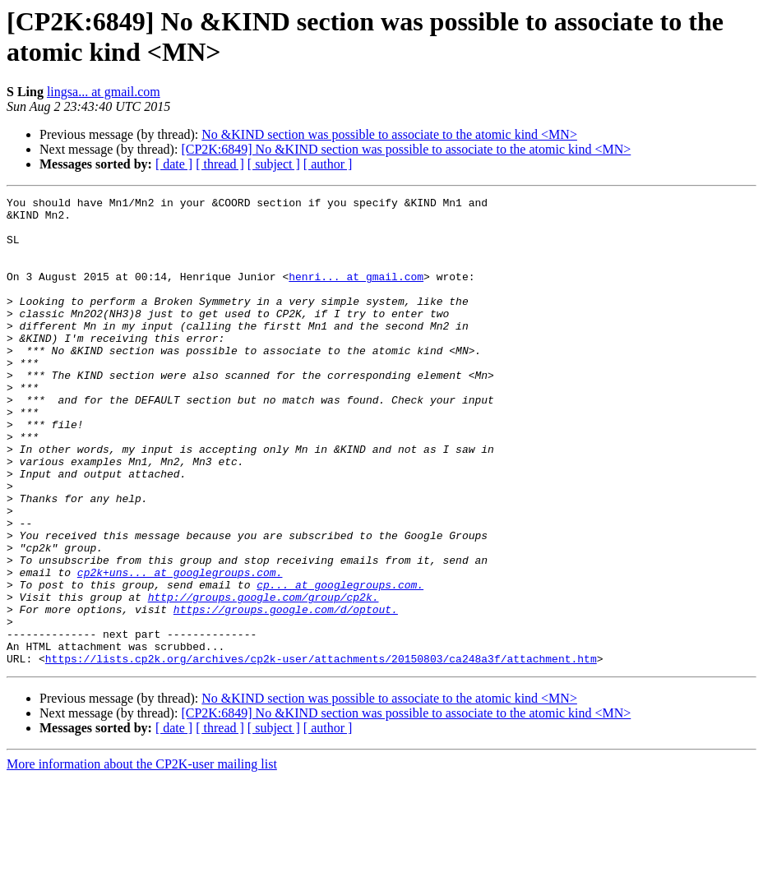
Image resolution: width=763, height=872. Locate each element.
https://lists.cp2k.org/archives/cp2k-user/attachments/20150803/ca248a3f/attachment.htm (321, 752)
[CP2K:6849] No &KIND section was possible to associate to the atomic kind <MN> (406, 149)
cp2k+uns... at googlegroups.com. (180, 648)
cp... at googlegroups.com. (340, 663)
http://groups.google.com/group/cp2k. (263, 678)
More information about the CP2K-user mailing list (142, 858)
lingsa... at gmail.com (103, 92)
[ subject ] (273, 164)
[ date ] (173, 164)
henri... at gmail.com (356, 293)
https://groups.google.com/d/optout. (285, 692)
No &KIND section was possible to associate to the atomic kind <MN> (389, 134)
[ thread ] (220, 164)
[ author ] (328, 164)
